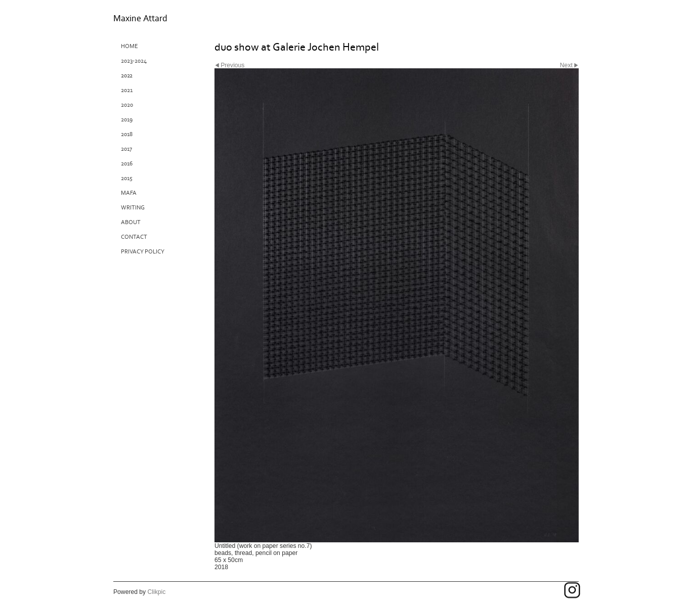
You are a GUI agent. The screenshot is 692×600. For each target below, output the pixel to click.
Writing (133, 207)
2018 (127, 134)
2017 (126, 149)
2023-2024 (134, 61)
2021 (127, 90)
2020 (127, 105)
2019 (127, 119)
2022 (127, 75)
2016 (127, 163)
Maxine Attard (140, 18)
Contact (134, 237)
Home (129, 46)
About (131, 222)
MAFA (129, 193)
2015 (127, 178)
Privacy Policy (142, 251)
